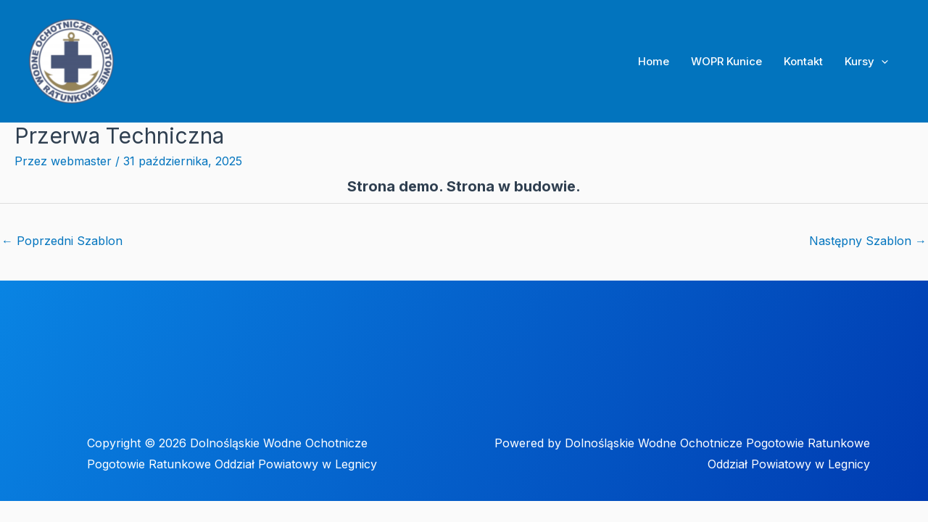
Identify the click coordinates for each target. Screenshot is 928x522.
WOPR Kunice (726, 61)
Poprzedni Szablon (62, 240)
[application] (881, 61)
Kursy (866, 61)
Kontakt (803, 61)
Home (653, 61)
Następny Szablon (868, 240)
